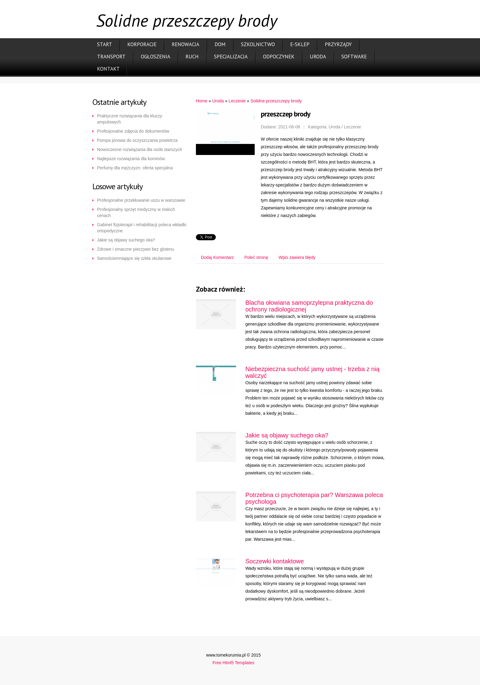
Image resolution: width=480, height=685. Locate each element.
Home (201, 100)
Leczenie (237, 100)
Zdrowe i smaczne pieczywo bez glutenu (135, 249)
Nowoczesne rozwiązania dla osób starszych (139, 149)
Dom (220, 44)
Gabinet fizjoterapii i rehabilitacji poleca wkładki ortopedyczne (141, 227)
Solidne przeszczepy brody (276, 100)
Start (104, 44)
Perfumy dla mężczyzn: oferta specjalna (135, 167)
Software (354, 56)
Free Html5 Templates (233, 662)
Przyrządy (338, 44)
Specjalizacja (231, 56)
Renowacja (185, 44)
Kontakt (108, 68)
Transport (111, 56)
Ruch (192, 56)
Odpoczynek (278, 56)
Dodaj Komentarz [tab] (217, 257)
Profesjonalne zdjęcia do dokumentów (133, 131)
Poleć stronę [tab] (256, 257)
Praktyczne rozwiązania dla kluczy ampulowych (129, 118)
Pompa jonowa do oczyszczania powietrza (137, 140)
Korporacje (141, 44)
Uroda (318, 56)
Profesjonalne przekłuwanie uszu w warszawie (141, 200)
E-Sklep (299, 44)
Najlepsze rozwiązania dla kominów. (131, 158)
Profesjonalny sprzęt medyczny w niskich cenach (136, 212)
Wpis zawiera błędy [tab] (297, 257)
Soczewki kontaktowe (274, 561)
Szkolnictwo (258, 44)
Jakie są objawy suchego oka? (126, 240)
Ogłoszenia (155, 56)
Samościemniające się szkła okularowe (134, 258)
